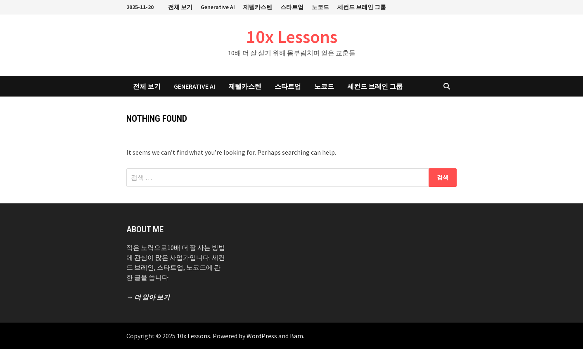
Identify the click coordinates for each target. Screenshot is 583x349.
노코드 (320, 7)
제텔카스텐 (257, 7)
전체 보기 (180, 7)
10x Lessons (291, 36)
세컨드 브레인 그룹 (361, 7)
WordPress (261, 336)
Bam (296, 336)
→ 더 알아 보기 (148, 297)
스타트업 (291, 7)
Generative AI (218, 7)
